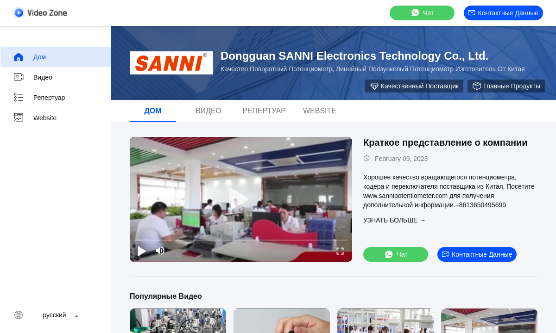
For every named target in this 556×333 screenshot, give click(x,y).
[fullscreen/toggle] (340, 251)
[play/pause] (142, 251)
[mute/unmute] (160, 251)
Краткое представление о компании (445, 142)
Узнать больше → (394, 220)
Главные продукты (506, 86)
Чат (422, 13)
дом (29, 56)
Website (35, 117)
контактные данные (503, 13)
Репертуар (39, 97)
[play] (241, 199)
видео (32, 77)
